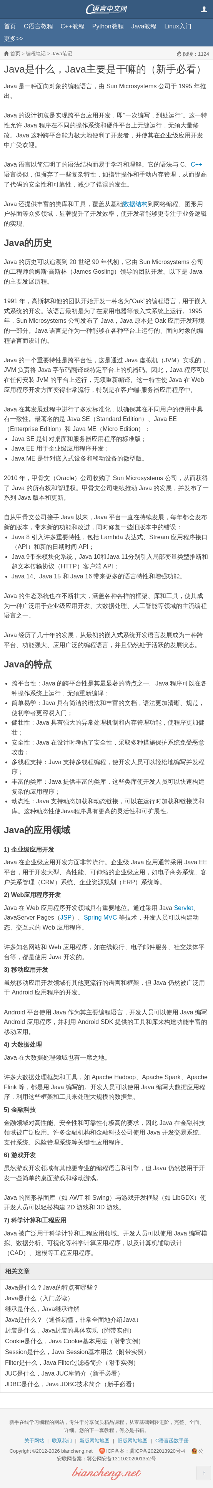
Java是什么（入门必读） (39, 1298)
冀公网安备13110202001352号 (121, 1459)
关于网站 (34, 1440)
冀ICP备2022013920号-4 (157, 1451)
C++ (196, 164)
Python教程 (108, 26)
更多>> (13, 38)
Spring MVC (100, 917)
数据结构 (135, 204)
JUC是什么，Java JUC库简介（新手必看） (64, 1373)
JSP (66, 917)
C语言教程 (38, 26)
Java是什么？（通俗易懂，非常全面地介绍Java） (73, 1319)
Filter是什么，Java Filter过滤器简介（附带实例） (72, 1362)
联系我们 (62, 1440)
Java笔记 (62, 53)
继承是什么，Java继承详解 (42, 1309)
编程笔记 (36, 53)
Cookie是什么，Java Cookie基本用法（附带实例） (74, 1341)
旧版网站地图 (133, 1440)
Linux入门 (177, 26)
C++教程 (73, 26)
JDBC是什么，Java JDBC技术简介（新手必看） (71, 1384)
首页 (10, 26)
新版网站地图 (95, 1440)
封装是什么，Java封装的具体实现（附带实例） (70, 1330)
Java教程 (144, 26)
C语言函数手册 (172, 1440)
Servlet (183, 908)
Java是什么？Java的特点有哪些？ (52, 1287)
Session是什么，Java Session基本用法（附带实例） (77, 1352)
